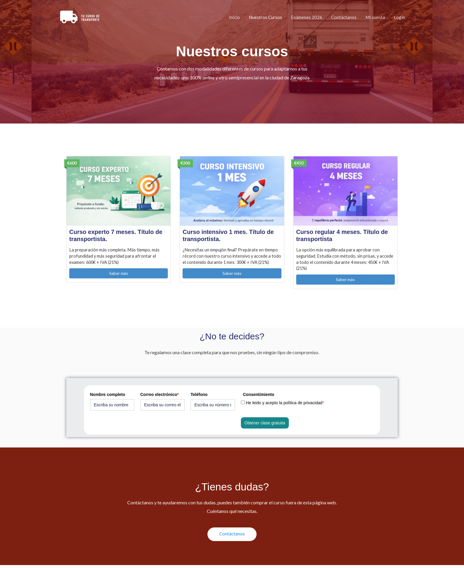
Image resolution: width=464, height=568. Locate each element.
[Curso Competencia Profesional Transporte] (78, 17)
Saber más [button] (118, 274)
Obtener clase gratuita (264, 425)
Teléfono (199, 396)
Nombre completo (107, 396)
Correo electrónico (159, 396)
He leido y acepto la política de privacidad (285, 405)
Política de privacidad (90, 553)
